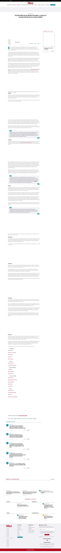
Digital (30, 4)
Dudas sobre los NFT (23, 415)
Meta (27, 418)
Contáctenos (30, 529)
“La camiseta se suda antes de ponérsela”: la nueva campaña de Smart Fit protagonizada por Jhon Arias (16, 445)
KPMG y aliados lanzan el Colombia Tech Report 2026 (22, 505)
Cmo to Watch (47, 4)
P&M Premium (53, 4)
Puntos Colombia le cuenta (44, 490)
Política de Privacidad (31, 531)
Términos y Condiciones (31, 530)
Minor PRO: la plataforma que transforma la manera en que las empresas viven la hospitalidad (16, 436)
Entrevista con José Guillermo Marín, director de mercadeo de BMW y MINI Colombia (17, 465)
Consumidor (18, 4)
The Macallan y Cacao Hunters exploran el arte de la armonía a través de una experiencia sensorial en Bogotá (17, 455)
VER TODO (52, 479)
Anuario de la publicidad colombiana (31, 528)
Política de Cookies (30, 532)
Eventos (42, 4)
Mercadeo (14, 4)
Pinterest (24, 418)
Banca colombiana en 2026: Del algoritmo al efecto (48, 517)
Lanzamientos (46, 503)
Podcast (35, 4)
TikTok (12, 418)
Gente (33, 4)
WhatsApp (34, 418)
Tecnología (24, 490)
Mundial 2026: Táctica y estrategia (48, 49)
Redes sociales (20, 418)
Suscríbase (29, 526)
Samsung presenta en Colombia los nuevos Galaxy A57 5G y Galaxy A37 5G (49, 506)
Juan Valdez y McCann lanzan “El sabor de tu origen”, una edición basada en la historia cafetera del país (17, 427)
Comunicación (9, 4)
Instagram (30, 418)
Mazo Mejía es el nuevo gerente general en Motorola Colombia (23, 517)
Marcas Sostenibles (24, 4)
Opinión (39, 4)
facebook (15, 418)
